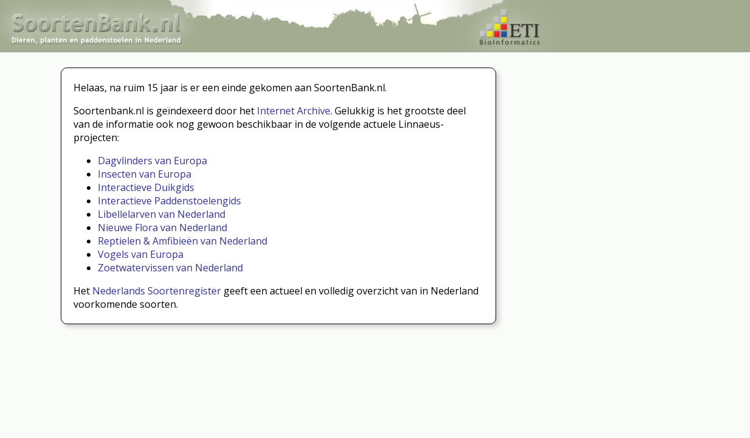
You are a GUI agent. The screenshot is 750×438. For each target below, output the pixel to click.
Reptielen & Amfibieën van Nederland (182, 241)
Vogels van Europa (140, 254)
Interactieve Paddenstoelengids (169, 200)
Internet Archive (293, 110)
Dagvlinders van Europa (152, 160)
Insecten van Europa (144, 174)
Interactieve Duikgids (146, 187)
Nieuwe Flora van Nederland (162, 227)
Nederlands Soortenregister (156, 290)
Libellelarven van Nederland (161, 214)
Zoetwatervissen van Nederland (170, 267)
